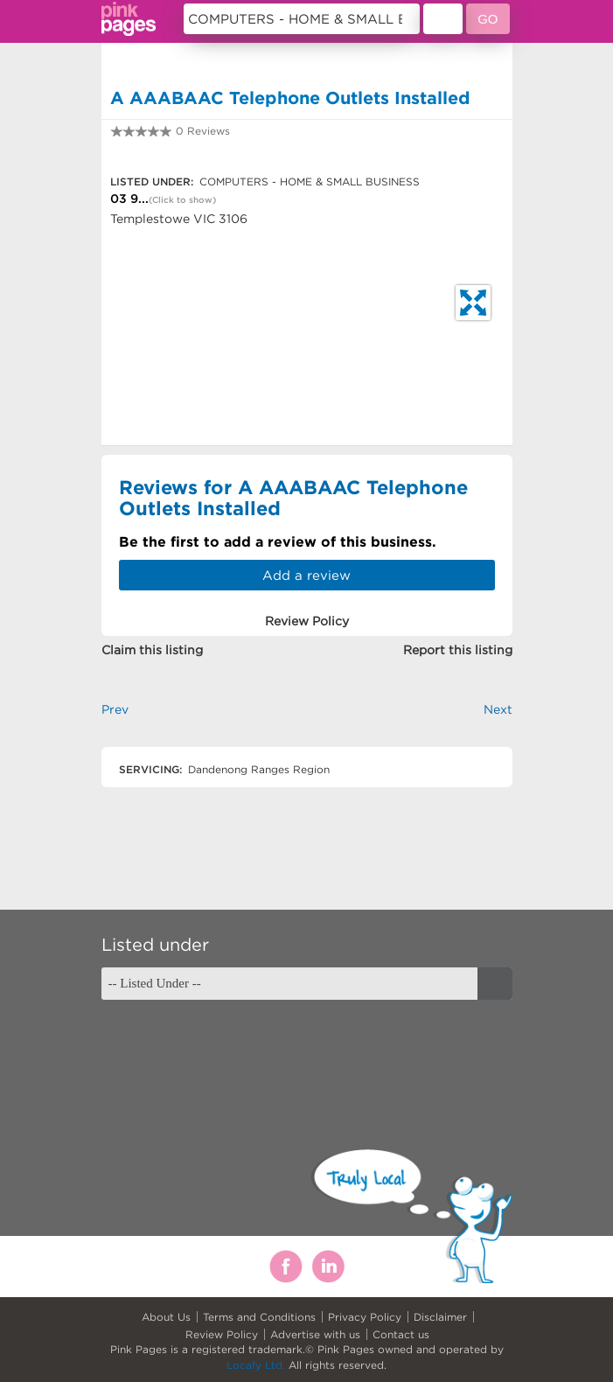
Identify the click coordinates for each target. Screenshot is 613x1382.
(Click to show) (182, 200)
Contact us (401, 1334)
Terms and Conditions (259, 1317)
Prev (115, 709)
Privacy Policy (364, 1317)
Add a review (306, 575)
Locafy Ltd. (255, 1365)
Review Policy (221, 1334)
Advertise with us (315, 1334)
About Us (166, 1317)
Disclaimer (440, 1317)
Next (498, 709)
